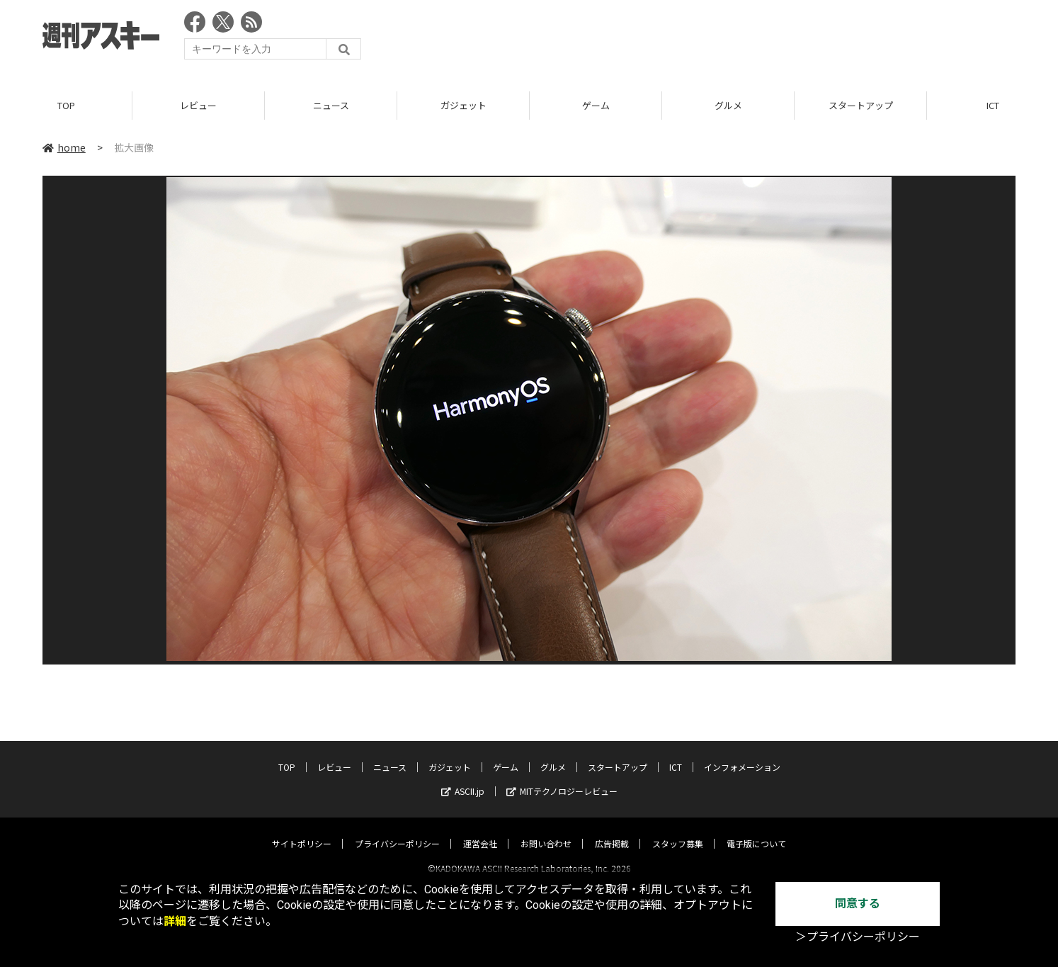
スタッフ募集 (677, 831)
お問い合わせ (546, 831)
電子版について (756, 831)
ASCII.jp (462, 778)
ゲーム (596, 106)
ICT (675, 754)
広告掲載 (612, 831)
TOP (66, 106)
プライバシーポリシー (397, 831)
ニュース (331, 106)
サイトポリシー (301, 831)
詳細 (175, 921)
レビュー (198, 106)
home (64, 148)
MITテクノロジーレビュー (562, 778)
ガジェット (463, 106)
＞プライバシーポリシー (857, 937)
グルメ (728, 106)
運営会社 (480, 831)
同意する (857, 903)
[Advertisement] (758, 39)
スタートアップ (861, 106)
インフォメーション (742, 754)
